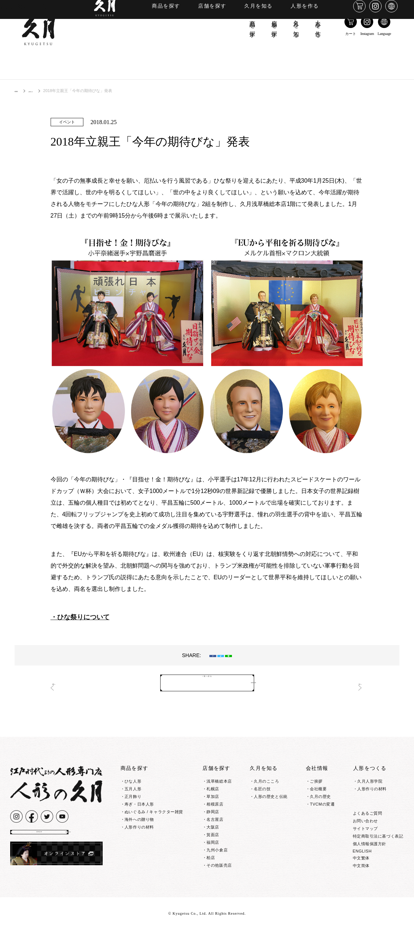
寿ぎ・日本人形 (139, 806)
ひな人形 (133, 784)
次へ (351, 685)
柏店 (210, 860)
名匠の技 (262, 791)
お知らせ (45, 90)
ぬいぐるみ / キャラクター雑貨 (154, 814)
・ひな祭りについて (80, 617)
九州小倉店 (217, 852)
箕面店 (212, 837)
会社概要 (318, 791)
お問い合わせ (365, 837)
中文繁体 (361, 874)
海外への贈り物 (139, 822)
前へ (63, 685)
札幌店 (212, 791)
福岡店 (212, 845)
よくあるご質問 (367, 829)
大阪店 (212, 829)
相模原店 (214, 806)
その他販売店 (219, 868)
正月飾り (133, 799)
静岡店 (212, 814)
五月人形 (133, 791)
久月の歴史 (320, 799)
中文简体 (361, 881)
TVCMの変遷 (322, 806)
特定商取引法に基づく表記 (378, 852)
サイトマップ (365, 844)
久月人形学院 (369, 784)
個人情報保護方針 (369, 860)
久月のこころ (266, 784)
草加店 (212, 799)
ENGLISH (362, 867)
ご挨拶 (316, 784)
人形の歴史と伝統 (270, 799)
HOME (21, 90)
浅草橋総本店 (219, 784)
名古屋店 (214, 822)
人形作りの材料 (139, 829)
